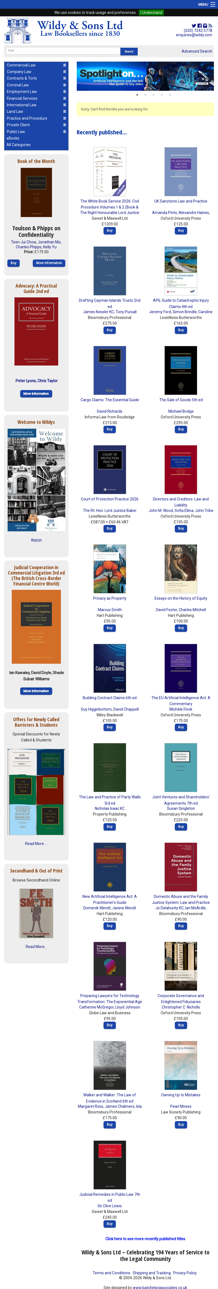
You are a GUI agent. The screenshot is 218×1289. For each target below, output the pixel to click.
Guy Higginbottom (96, 709)
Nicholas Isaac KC (110, 808)
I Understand (151, 12)
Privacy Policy (185, 1273)
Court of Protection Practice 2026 (110, 499)
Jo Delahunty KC (169, 908)
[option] (145, 76)
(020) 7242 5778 (198, 30)
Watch (36, 540)
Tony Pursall (126, 312)
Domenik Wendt (97, 908)
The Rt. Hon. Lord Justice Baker (110, 510)
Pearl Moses (181, 1106)
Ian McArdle (195, 908)
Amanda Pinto (164, 212)
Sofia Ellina (184, 510)
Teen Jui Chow (23, 242)
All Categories (19, 145)
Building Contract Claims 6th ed (110, 698)
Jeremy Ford (160, 312)
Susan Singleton (181, 808)
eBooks (13, 138)
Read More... (36, 946)
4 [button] (161, 95)
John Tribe (204, 510)
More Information (49, 263)
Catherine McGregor (96, 1007)
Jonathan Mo (49, 242)
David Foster (166, 610)
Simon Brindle (185, 312)
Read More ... (36, 843)
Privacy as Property (109, 598)
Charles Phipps (29, 247)
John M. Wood (161, 510)
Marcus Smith (110, 610)
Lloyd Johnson (127, 1007)
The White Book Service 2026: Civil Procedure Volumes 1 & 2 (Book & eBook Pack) (109, 207)
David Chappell (126, 709)
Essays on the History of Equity (181, 598)
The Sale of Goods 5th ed (181, 400)
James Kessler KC (98, 312)
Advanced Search (197, 51)
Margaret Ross (90, 1106)
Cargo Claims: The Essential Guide (110, 400)
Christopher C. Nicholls (181, 1007)
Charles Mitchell (192, 610)
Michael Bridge (181, 411)
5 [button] (170, 95)
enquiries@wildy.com (194, 35)
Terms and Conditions (111, 1273)
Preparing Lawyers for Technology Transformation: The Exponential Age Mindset (109, 1002)
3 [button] (153, 95)
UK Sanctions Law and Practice (180, 201)
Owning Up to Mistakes (181, 1095)
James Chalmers (119, 1106)
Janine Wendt (124, 908)
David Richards (109, 411)
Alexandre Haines (194, 212)
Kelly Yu (50, 247)
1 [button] (137, 95)
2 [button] (145, 95)
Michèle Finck (180, 709)
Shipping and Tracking (152, 1273)
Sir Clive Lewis (110, 1206)
